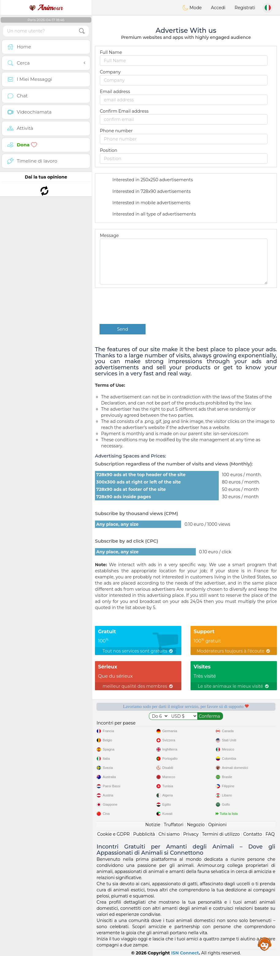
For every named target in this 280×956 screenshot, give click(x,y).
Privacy (191, 834)
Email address (115, 91)
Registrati (245, 7)
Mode (192, 8)
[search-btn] (82, 31)
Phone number (116, 131)
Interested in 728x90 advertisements (147, 191)
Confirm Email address (124, 111)
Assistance (265, 943)
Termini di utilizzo (221, 834)
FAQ (270, 834)
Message (109, 235)
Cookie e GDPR (113, 834)
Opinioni (217, 824)
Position (108, 150)
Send (122, 329)
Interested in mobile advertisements (147, 203)
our (45, 7)
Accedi (218, 7)
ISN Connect (185, 953)
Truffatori (174, 824)
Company (110, 72)
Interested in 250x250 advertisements (148, 180)
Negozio (196, 824)
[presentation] (146, 306)
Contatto (252, 834)
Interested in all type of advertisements (150, 214)
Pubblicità (144, 834)
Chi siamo (169, 834)
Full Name (111, 52)
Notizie (152, 824)
